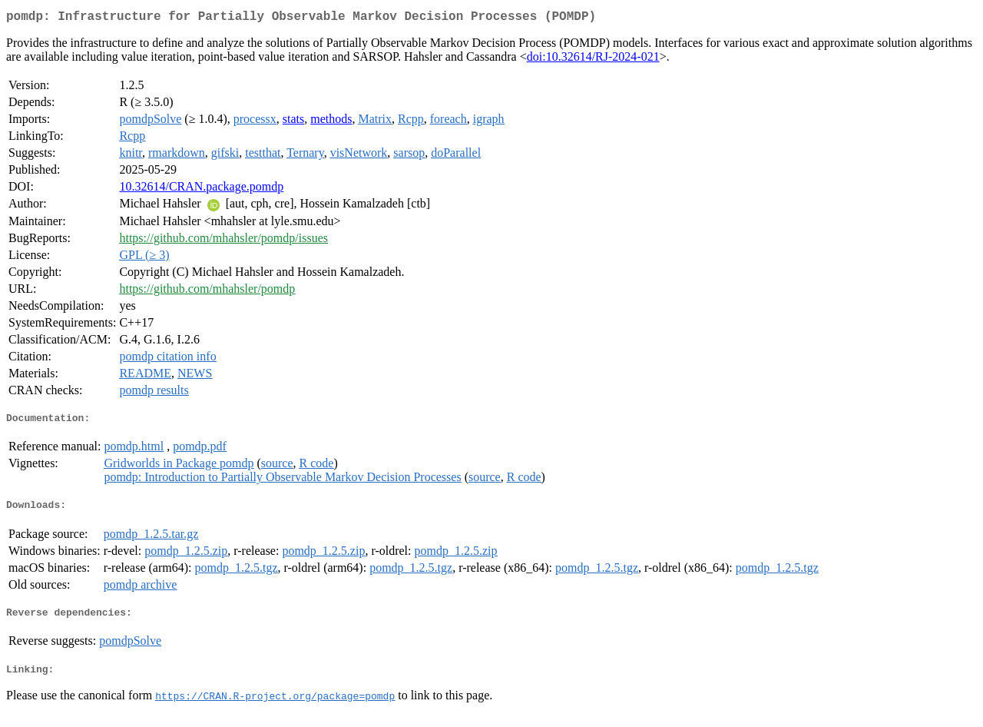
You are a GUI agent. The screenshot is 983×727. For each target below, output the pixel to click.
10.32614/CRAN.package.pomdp (201, 189)
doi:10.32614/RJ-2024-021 (593, 59)
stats (293, 121)
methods (331, 121)
